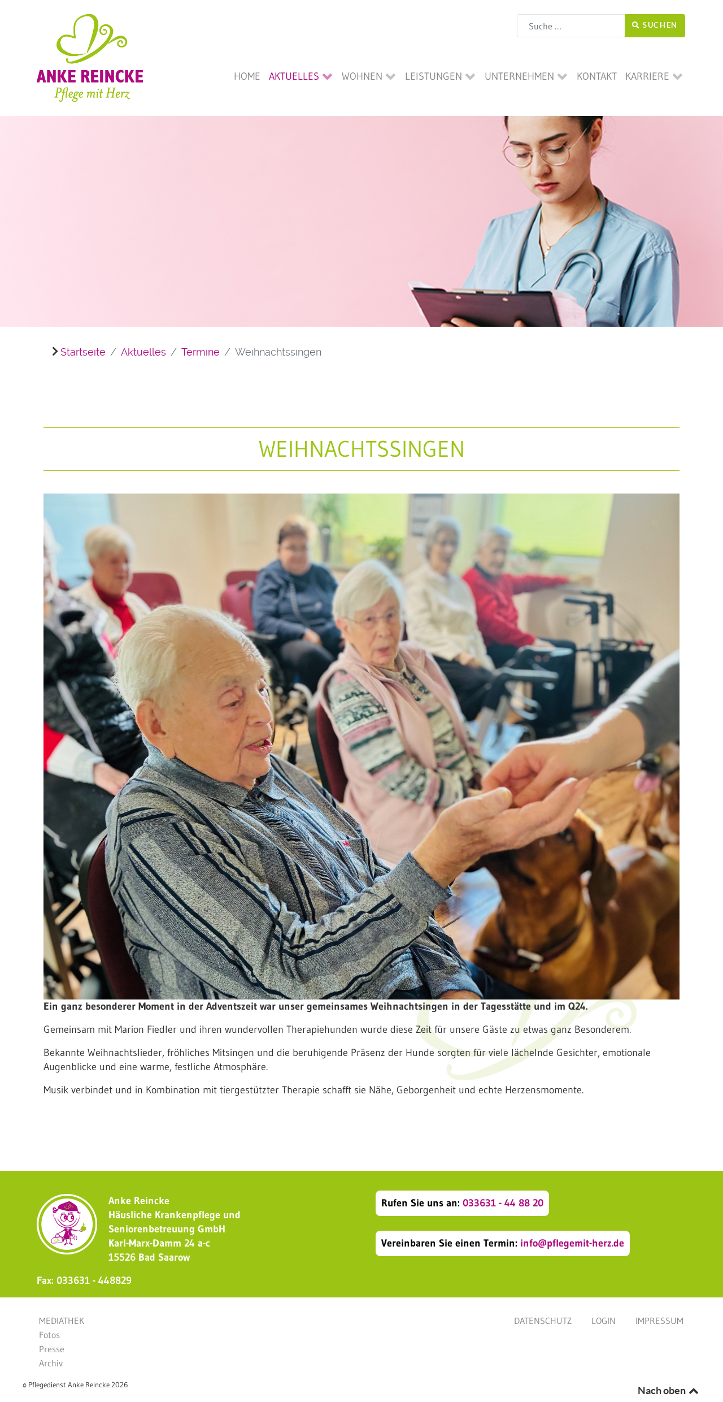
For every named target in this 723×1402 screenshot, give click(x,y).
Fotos (49, 1334)
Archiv (51, 1363)
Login (603, 1320)
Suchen (655, 25)
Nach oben (669, 1390)
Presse (51, 1349)
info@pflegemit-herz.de (572, 1243)
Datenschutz (543, 1320)
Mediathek (61, 1320)
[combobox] (571, 25)
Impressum (659, 1320)
